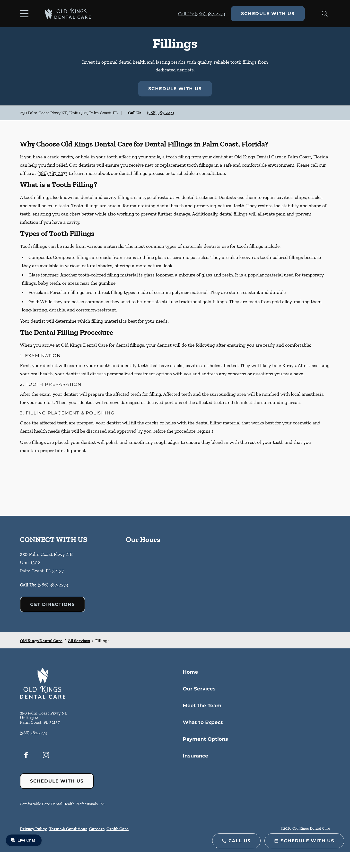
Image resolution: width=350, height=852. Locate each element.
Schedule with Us (268, 13)
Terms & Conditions (68, 828)
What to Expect (203, 722)
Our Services (199, 689)
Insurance (195, 756)
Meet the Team (202, 705)
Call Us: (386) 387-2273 (201, 14)
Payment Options (205, 739)
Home (190, 672)
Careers (97, 828)
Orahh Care (117, 828)
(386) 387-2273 (160, 112)
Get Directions (52, 604)
